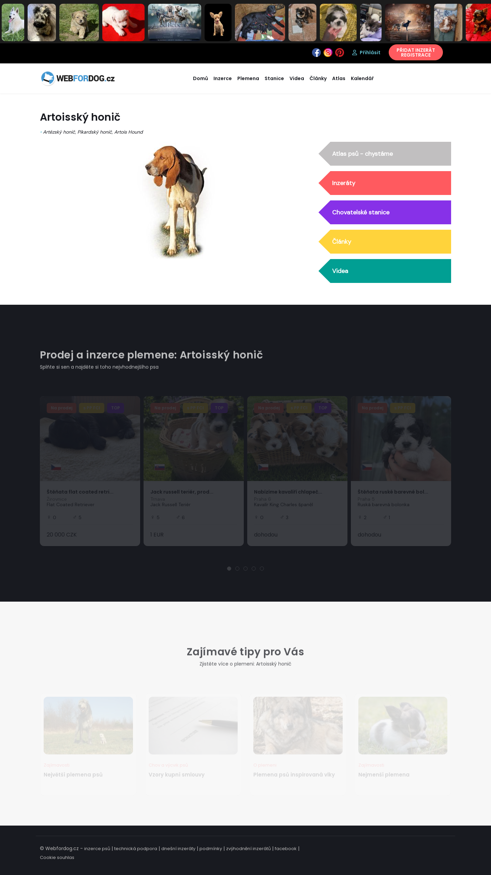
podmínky (210, 848)
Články (341, 242)
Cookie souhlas (57, 857)
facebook (286, 848)
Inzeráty (343, 183)
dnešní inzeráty (178, 848)
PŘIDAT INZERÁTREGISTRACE (416, 52)
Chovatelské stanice (360, 213)
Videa (340, 271)
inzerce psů (97, 848)
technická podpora (135, 848)
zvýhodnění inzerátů (248, 848)
